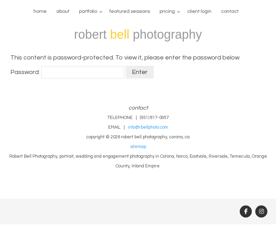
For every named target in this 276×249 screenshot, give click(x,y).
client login (199, 11)
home (40, 11)
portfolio (88, 11)
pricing (167, 11)
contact (230, 11)
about (62, 11)
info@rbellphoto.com (148, 127)
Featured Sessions (130, 11)
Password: (67, 72)
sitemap (138, 147)
